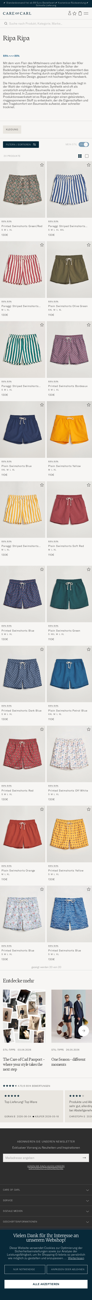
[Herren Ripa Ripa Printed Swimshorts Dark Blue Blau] (22, 674)
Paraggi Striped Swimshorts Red (20, 306)
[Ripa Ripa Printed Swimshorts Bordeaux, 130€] (69, 359)
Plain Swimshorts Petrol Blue (67, 710)
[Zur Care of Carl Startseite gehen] (17, 13)
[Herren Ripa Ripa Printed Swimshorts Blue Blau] (22, 594)
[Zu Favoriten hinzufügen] (41, 165)
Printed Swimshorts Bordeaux (68, 386)
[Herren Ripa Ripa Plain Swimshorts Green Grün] (69, 594)
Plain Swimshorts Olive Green (68, 306)
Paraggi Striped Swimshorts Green (20, 386)
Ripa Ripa (6, 221)
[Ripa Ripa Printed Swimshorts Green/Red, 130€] (22, 199)
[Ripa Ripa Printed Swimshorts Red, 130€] (22, 763)
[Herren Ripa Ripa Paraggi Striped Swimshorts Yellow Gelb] (22, 509)
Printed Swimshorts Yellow (66, 870)
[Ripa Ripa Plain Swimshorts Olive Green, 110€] (69, 279)
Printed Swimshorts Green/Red (21, 226)
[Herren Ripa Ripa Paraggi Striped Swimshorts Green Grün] (22, 349)
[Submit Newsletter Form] (84, 1158)
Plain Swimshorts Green (64, 630)
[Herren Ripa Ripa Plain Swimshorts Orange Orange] (22, 834)
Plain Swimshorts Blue (16, 466)
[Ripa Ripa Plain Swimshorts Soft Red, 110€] (69, 519)
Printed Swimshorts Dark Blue (21, 710)
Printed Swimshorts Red (17, 790)
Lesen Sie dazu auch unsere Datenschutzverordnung (46, 1167)
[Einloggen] (69, 13)
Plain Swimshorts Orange (18, 870)
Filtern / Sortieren (21, 144)
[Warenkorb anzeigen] (80, 13)
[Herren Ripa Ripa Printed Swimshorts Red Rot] (22, 754)
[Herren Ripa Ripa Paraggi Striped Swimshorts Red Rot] (22, 269)
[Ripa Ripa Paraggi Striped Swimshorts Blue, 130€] (69, 199)
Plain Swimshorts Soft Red (66, 546)
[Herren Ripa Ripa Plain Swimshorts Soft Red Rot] (69, 509)
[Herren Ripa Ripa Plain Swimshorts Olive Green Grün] (69, 269)
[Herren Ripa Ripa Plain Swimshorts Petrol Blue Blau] (69, 674)
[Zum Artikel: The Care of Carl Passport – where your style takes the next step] (24, 1031)
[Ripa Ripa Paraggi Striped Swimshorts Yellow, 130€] (22, 519)
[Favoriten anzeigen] (74, 13)
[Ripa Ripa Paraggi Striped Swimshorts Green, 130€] (22, 359)
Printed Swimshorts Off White (68, 790)
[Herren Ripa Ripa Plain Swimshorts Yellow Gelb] (69, 429)
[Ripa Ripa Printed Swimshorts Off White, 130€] (69, 763)
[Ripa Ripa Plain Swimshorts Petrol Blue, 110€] (69, 683)
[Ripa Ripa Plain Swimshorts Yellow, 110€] (69, 439)
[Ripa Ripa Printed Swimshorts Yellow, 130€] (69, 843)
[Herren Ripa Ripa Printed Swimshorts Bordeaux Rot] (69, 349)
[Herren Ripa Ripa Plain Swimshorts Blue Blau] (22, 429)
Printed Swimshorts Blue (17, 630)
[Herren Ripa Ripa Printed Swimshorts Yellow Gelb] (69, 834)
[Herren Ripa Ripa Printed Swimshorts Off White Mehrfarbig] (69, 754)
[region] (46, 1106)
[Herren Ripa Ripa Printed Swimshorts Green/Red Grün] (22, 189)
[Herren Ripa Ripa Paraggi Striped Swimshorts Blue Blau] (69, 189)
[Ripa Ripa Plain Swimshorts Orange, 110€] (22, 843)
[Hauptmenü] (86, 13)
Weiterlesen (76, 1258)
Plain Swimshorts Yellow (64, 466)
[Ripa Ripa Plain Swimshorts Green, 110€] (69, 603)
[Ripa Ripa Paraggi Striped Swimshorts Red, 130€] (22, 279)
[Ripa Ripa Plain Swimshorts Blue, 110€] (22, 439)
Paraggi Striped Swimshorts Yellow (20, 546)
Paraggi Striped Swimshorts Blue (66, 226)
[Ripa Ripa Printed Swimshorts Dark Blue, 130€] (22, 683)
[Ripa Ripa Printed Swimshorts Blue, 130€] (22, 603)
